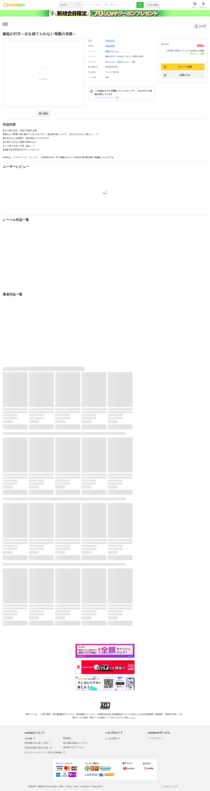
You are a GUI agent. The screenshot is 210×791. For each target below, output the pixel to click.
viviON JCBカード (177, 51)
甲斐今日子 (110, 41)
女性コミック (123, 62)
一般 (133, 62)
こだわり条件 (152, 5)
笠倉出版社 (110, 46)
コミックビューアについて (107, 97)
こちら (132, 717)
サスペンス (110, 62)
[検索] (140, 5)
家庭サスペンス (112, 51)
